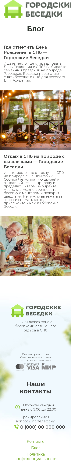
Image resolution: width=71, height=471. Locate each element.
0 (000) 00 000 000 (42, 427)
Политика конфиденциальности (36, 456)
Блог (35, 448)
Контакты (35, 441)
